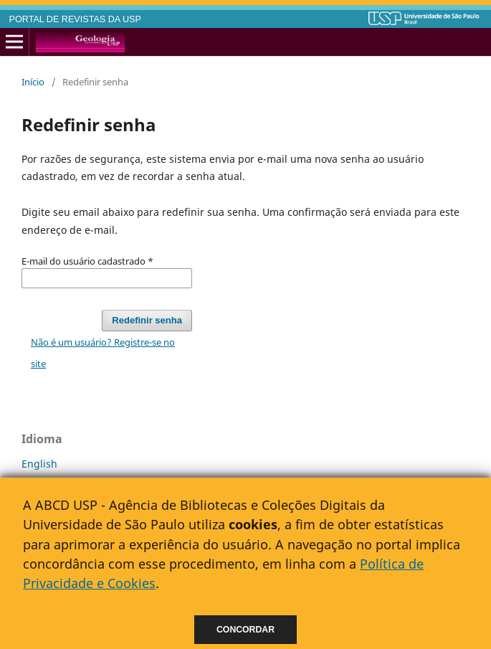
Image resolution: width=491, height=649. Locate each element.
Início (33, 81)
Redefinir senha (147, 320)
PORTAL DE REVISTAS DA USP (75, 19)
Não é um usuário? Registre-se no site (103, 353)
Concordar (245, 630)
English (39, 463)
